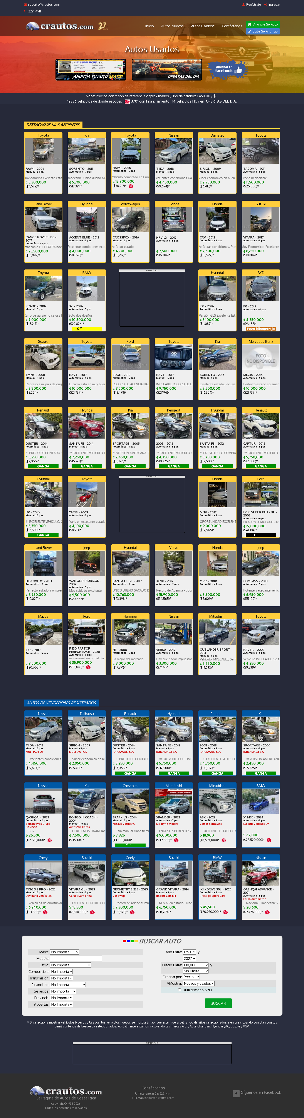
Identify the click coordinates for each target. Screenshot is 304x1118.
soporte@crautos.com (42, 4)
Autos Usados (203, 25)
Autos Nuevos (172, 26)
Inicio (149, 26)
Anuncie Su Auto (263, 24)
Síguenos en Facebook (261, 1092)
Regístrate (251, 4)
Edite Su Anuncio (263, 31)
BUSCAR (218, 1003)
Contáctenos (232, 26)
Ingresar (272, 4)
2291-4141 (32, 11)
